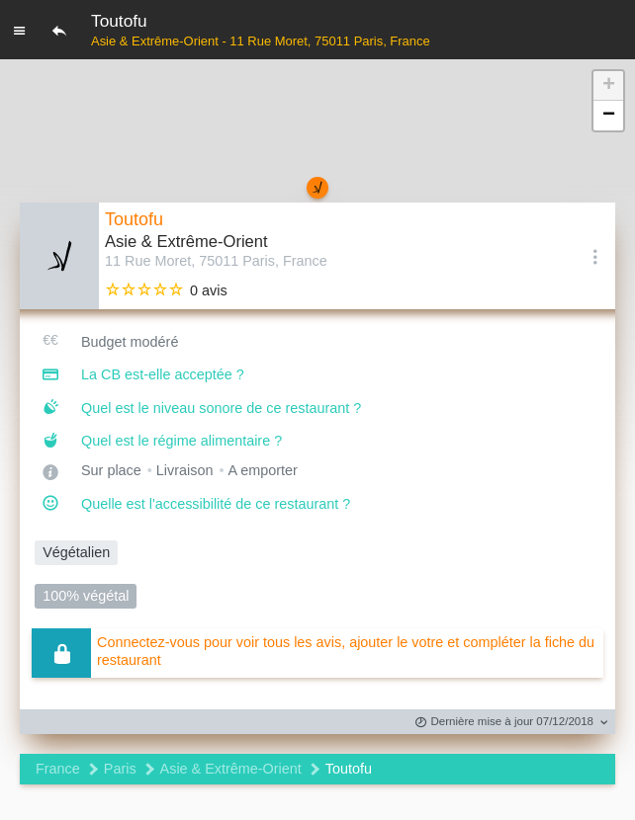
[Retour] (59, 29)
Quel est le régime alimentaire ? (181, 441)
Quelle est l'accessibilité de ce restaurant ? (215, 504)
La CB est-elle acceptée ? (162, 374)
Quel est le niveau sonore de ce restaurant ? (221, 408)
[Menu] (20, 29)
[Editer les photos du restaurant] (59, 256)
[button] (608, 86)
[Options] (595, 256)
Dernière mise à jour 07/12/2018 (504, 722)
